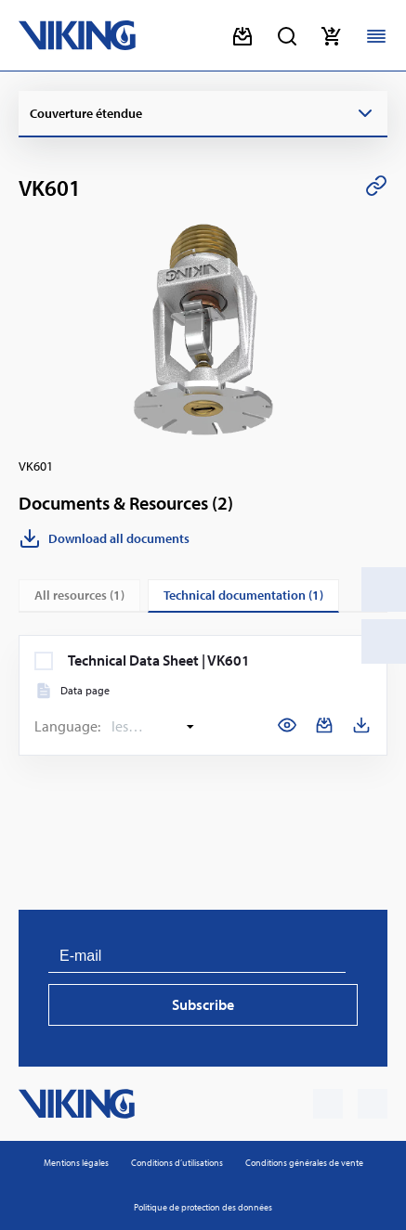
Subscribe (203, 1004)
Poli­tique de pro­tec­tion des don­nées (203, 1207)
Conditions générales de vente (304, 1163)
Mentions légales (76, 1163)
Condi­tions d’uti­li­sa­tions (177, 1163)
